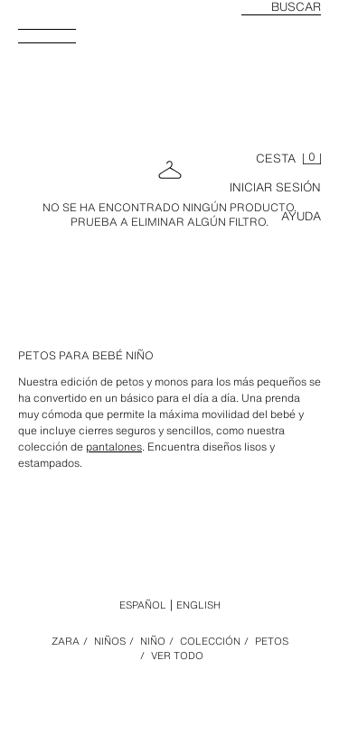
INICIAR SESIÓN (275, 187)
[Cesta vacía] (288, 158)
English (198, 605)
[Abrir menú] (54, 41)
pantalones (114, 446)
